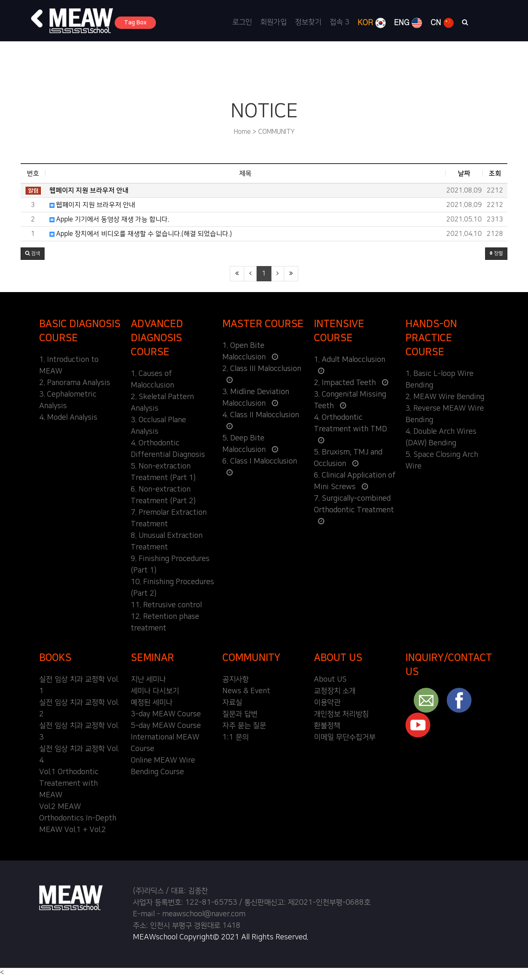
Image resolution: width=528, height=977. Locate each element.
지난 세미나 (148, 679)
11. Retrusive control (166, 605)
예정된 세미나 (151, 703)
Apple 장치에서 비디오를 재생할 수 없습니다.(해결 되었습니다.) (141, 234)
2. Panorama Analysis (74, 383)
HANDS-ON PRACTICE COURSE (431, 338)
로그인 (242, 22)
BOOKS (55, 657)
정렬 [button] (496, 253)
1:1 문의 (235, 737)
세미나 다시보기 (155, 691)
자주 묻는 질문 (244, 726)
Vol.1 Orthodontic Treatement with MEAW (69, 783)
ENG (408, 22)
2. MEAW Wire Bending (444, 397)
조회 (495, 173)
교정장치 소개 (335, 691)
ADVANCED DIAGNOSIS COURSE (157, 338)
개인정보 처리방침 (341, 714)
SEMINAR (152, 657)
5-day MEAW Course (166, 726)
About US (330, 679)
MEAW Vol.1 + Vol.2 (72, 830)
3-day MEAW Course (166, 714)
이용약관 (327, 703)
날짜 (464, 173)
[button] (37, 19)
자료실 (232, 703)
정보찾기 (308, 22)
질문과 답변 (239, 714)
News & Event (246, 691)
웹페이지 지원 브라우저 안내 (92, 205)
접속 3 (339, 22)
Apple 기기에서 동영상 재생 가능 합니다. (109, 219)
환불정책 (327, 726)
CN (442, 22)
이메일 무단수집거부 (344, 737)
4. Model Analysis (68, 418)
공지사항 (235, 679)
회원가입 (273, 22)
